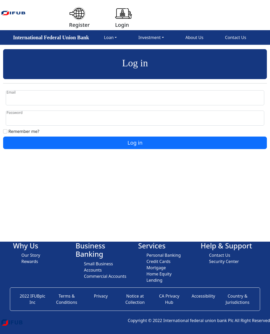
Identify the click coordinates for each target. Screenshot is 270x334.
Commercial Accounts (105, 276)
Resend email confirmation (29, 173)
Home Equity (158, 274)
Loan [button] (109, 37)
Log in (135, 142)
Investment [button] (149, 37)
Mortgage (156, 268)
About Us (194, 37)
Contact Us (235, 37)
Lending (154, 280)
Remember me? (21, 131)
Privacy (101, 296)
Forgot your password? (25, 152)
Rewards (29, 261)
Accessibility (203, 296)
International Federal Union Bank (51, 37)
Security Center (224, 261)
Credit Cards (158, 261)
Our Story (30, 255)
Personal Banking (163, 255)
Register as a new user (25, 162)
